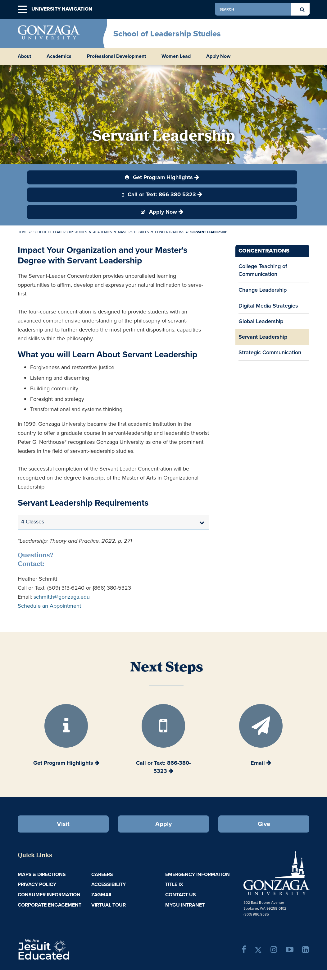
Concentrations (169, 232)
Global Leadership (260, 321)
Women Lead (176, 56)
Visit (63, 823)
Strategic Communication (269, 352)
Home (22, 232)
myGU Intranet (185, 904)
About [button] (24, 56)
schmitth (44, 597)
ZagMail (101, 894)
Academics (102, 232)
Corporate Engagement (49, 904)
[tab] (113, 522)
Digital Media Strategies (268, 306)
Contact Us (180, 894)
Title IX (174, 884)
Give (264, 823)
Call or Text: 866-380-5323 (159, 194)
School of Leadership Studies (167, 33)
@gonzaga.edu (72, 597)
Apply (163, 823)
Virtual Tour (108, 904)
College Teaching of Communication (262, 270)
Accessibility (108, 884)
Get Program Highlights (159, 177)
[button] (22, 9)
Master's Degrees (133, 232)
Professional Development (116, 56)
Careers (102, 874)
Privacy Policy (37, 884)
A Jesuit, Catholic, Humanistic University (67, 948)
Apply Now (218, 56)
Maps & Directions (42, 874)
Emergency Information (197, 874)
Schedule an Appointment (49, 606)
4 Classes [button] (32, 521)
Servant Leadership (263, 337)
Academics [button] (59, 56)
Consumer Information (49, 894)
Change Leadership (262, 290)
